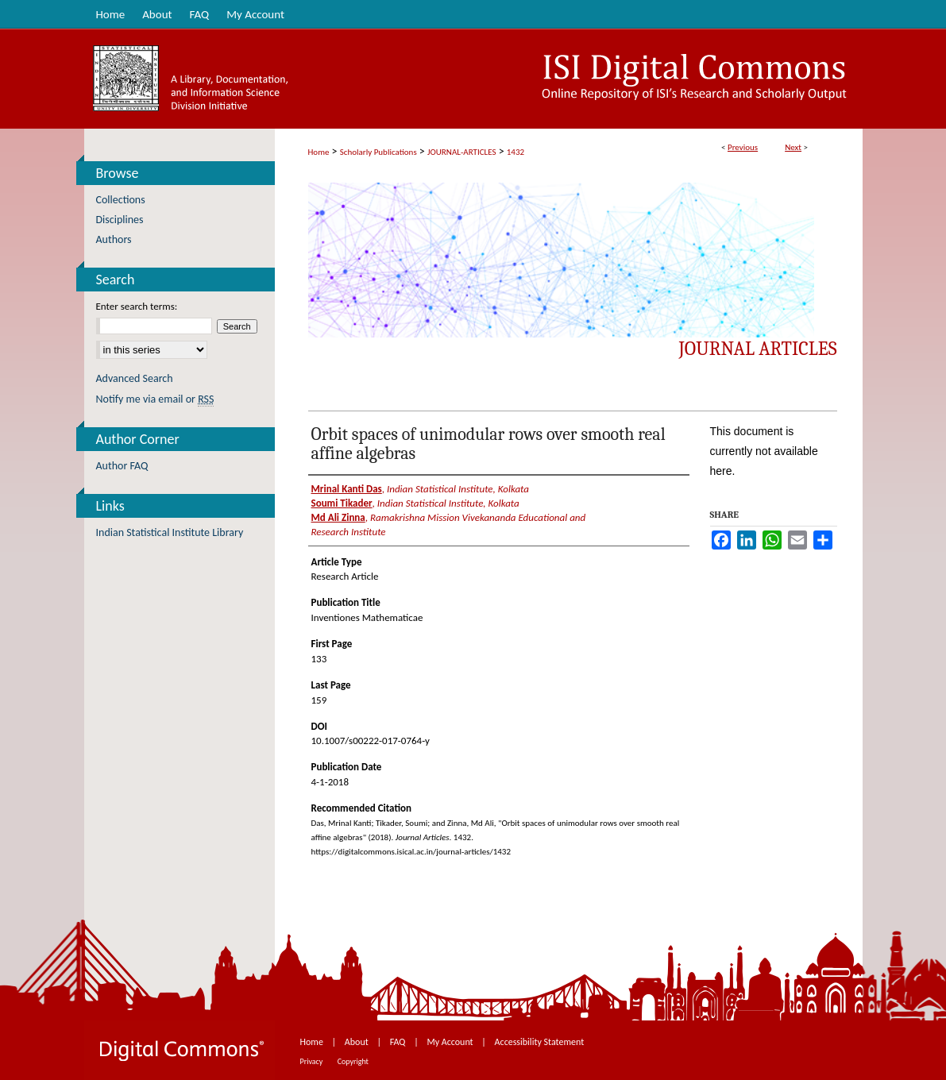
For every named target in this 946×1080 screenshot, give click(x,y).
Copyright (353, 1061)
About (358, 1041)
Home (319, 152)
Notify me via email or (155, 399)
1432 (515, 152)
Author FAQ (122, 465)
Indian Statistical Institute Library (170, 532)
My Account (451, 1041)
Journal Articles (758, 349)
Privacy (312, 1061)
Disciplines (120, 219)
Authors (114, 239)
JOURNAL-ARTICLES (461, 152)
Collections (120, 199)
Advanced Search (134, 378)
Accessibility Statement (540, 1041)
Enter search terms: (137, 306)
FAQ (398, 1041)
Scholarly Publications (378, 152)
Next (793, 147)
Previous (743, 147)
